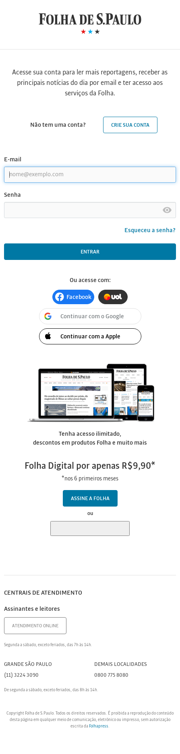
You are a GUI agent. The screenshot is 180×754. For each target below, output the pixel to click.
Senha (12, 195)
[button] (73, 297)
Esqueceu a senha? (150, 230)
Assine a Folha (90, 499)
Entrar (90, 252)
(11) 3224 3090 (21, 675)
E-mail (12, 160)
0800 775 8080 (111, 675)
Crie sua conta (130, 125)
